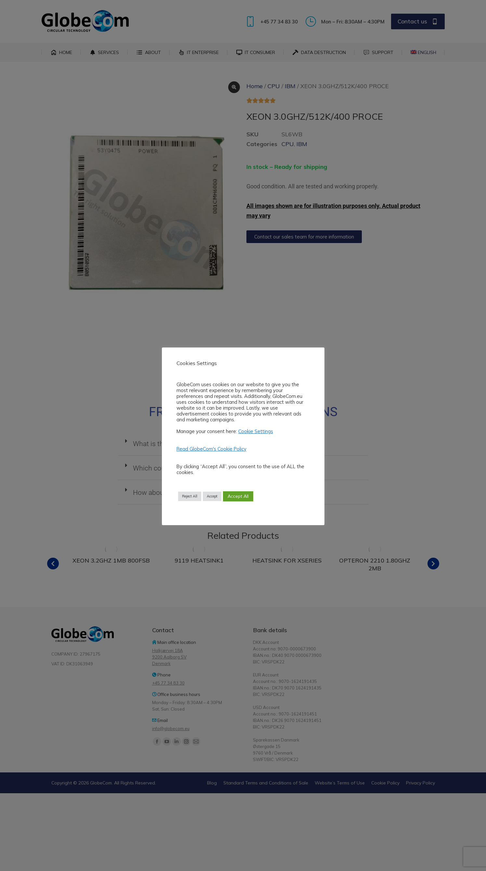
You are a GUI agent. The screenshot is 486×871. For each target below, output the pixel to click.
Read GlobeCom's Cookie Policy (211, 449)
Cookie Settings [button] (255, 431)
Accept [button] (212, 496)
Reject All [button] (189, 496)
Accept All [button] (238, 496)
